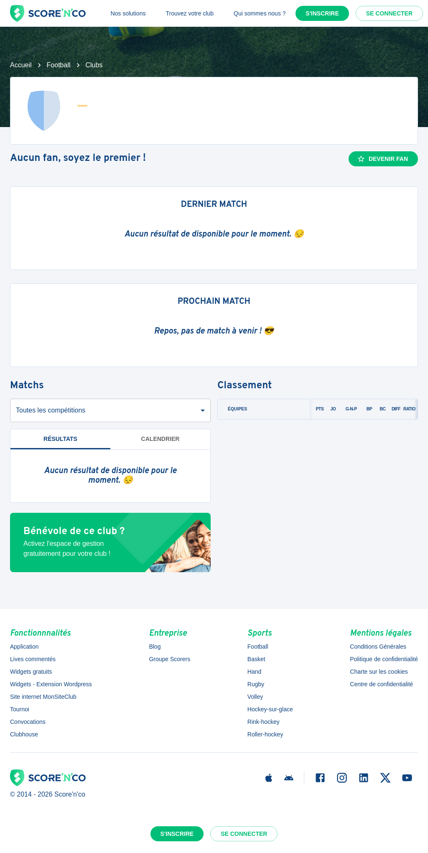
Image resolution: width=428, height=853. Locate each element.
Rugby (255, 684)
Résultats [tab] (60, 438)
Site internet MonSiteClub (43, 696)
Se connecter (389, 13)
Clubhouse (24, 734)
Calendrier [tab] (160, 438)
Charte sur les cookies (379, 671)
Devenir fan (382, 159)
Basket (256, 659)
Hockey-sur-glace (270, 709)
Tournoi (19, 709)
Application (24, 646)
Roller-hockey (265, 734)
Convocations (28, 721)
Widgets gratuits (31, 671)
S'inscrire (322, 13)
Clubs (94, 65)
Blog (154, 646)
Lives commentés (33, 659)
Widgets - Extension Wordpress (51, 684)
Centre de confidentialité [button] (381, 684)
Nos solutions (127, 13)
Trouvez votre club (190, 13)
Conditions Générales (378, 646)
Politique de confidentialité (384, 659)
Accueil (21, 65)
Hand (254, 671)
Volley (255, 696)
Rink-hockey (263, 721)
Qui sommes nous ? (260, 13)
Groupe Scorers (169, 659)
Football (59, 65)
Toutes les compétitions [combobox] (50, 410)
